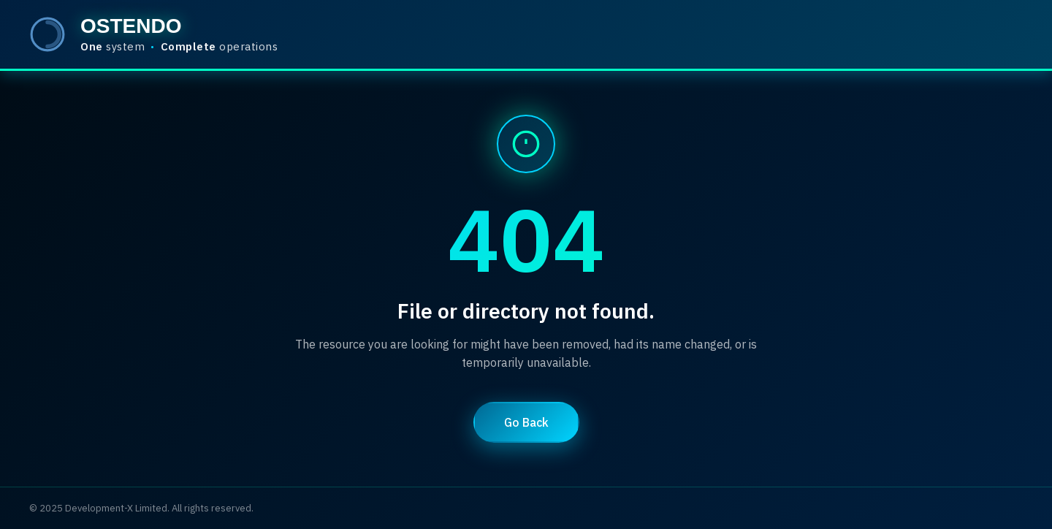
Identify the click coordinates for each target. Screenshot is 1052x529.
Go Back (526, 422)
